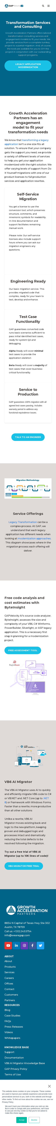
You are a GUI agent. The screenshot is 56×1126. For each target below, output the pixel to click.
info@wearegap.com (17, 935)
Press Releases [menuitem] (13, 1026)
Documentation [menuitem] (14, 1057)
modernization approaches (34, 538)
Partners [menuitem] (9, 1000)
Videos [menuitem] (8, 1032)
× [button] (49, 1086)
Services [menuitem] (9, 972)
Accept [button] (21, 1120)
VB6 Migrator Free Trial (23, 866)
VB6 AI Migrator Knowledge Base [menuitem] (24, 1063)
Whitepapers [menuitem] (12, 1038)
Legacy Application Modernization (28, 66)
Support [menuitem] (9, 1052)
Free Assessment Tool (22, 650)
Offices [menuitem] (8, 983)
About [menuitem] (8, 961)
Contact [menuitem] (9, 989)
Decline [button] (34, 1120)
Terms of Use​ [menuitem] (12, 1074)
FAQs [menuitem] (7, 1021)
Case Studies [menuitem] (12, 1015)
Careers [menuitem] (9, 978)
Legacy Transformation (23, 522)
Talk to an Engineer (28, 437)
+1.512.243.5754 (22, 931)
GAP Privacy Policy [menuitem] (15, 1069)
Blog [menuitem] (7, 1010)
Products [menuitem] (10, 966)
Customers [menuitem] (11, 994)
